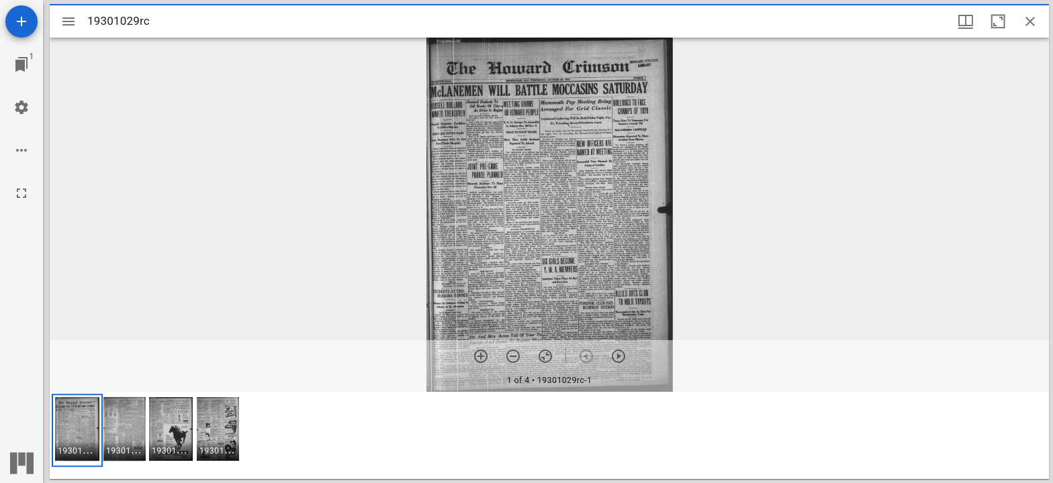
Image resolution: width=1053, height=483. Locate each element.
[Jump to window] (21, 64)
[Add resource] (21, 21)
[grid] (549, 435)
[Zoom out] (513, 356)
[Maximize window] (998, 21)
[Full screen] (21, 193)
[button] (77, 430)
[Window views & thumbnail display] (966, 21)
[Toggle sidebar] (68, 21)
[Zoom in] (481, 356)
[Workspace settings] (21, 107)
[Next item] (618, 356)
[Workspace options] (21, 150)
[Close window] (1030, 21)
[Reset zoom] (545, 356)
